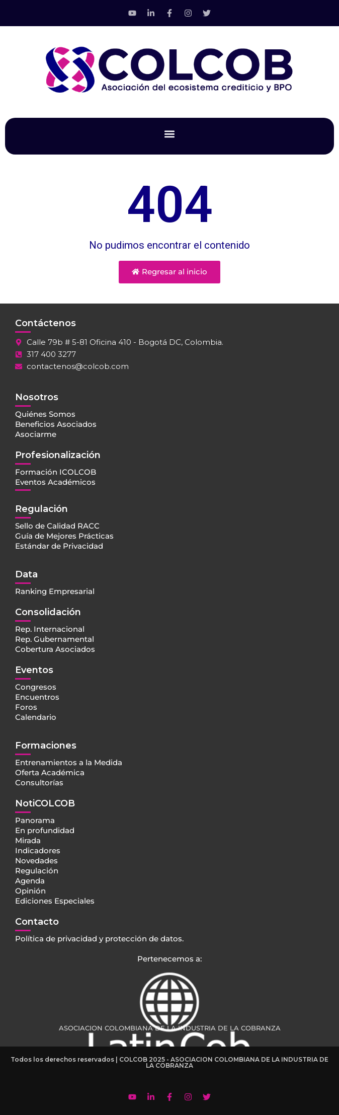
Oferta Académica (49, 772)
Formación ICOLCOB (55, 472)
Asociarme (35, 434)
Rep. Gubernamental (54, 639)
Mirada (28, 840)
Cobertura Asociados (55, 649)
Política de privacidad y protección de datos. (99, 938)
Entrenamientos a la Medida (68, 762)
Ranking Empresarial (55, 591)
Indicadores (37, 850)
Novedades (36, 860)
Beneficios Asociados (56, 424)
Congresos (35, 687)
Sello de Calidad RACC (57, 526)
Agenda (30, 880)
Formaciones (45, 745)
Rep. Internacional (49, 629)
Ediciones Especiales (55, 901)
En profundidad (44, 830)
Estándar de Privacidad (59, 546)
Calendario (35, 717)
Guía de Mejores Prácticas (64, 536)
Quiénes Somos (45, 414)
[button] (169, 133)
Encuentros (37, 697)
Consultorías (39, 782)
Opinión (30, 891)
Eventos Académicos (55, 482)
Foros (26, 707)
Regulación (36, 870)
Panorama (35, 820)
